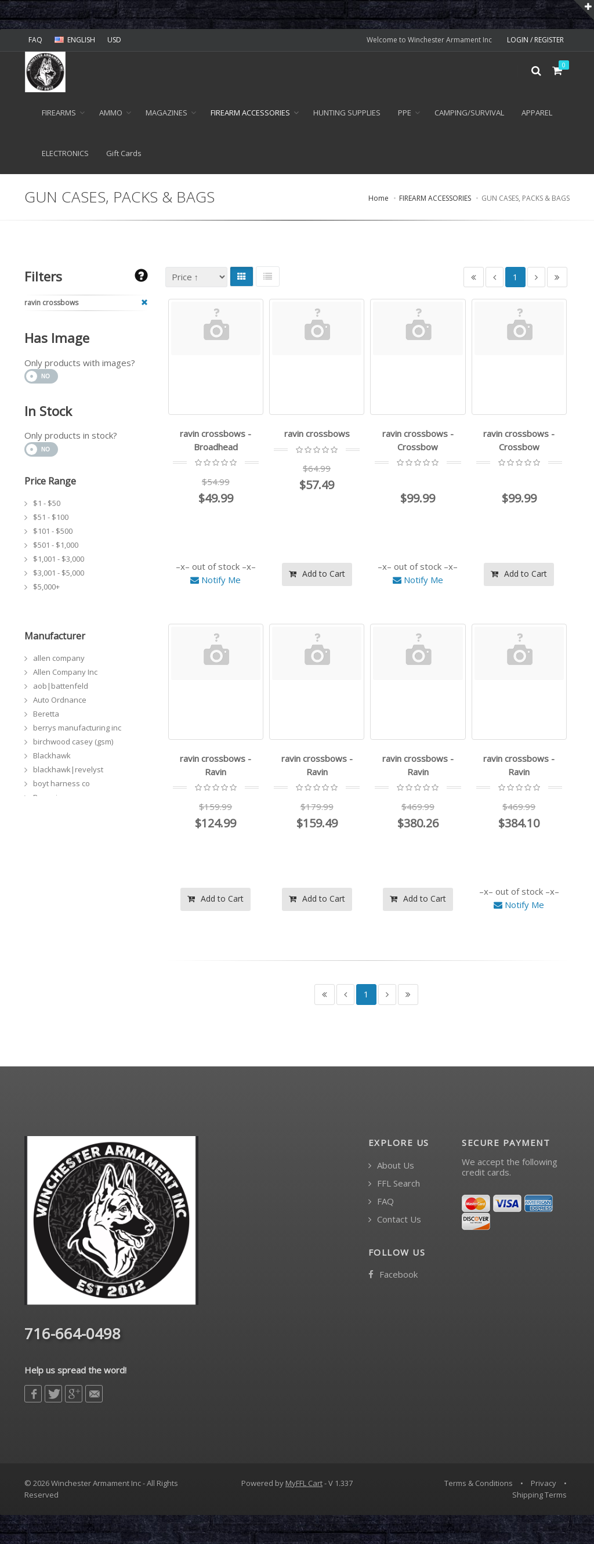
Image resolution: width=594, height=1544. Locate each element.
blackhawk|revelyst (68, 769)
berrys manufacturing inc (77, 727)
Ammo (110, 112)
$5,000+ (46, 586)
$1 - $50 (46, 503)
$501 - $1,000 (55, 545)
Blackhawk (52, 755)
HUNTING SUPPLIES (347, 112)
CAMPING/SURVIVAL (469, 112)
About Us (391, 1165)
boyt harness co (61, 783)
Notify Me (215, 579)
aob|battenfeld (60, 686)
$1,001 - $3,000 (58, 559)
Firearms (59, 112)
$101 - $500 (53, 531)
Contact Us (394, 1219)
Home (378, 198)
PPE (404, 112)
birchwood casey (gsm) (73, 741)
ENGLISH (75, 40)
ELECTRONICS (65, 153)
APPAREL (536, 112)
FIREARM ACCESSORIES (250, 112)
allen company (59, 658)
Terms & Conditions (478, 1483)
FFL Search (394, 1183)
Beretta (46, 713)
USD (114, 40)
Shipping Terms (539, 1494)
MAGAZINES (166, 112)
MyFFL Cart (304, 1483)
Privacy (543, 1483)
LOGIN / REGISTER (535, 40)
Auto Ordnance (59, 700)
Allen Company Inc (65, 672)
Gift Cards (124, 153)
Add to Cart (317, 573)
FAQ (35, 40)
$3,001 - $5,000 (58, 572)
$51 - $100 (50, 517)
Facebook (393, 1274)
